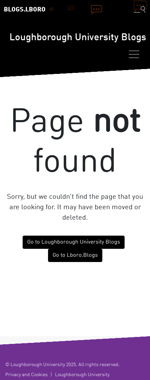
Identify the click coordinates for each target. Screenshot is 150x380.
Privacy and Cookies (26, 374)
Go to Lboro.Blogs (75, 255)
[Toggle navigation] (134, 54)
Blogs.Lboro (25, 10)
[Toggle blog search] (139, 9)
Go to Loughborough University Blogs (73, 242)
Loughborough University (82, 374)
